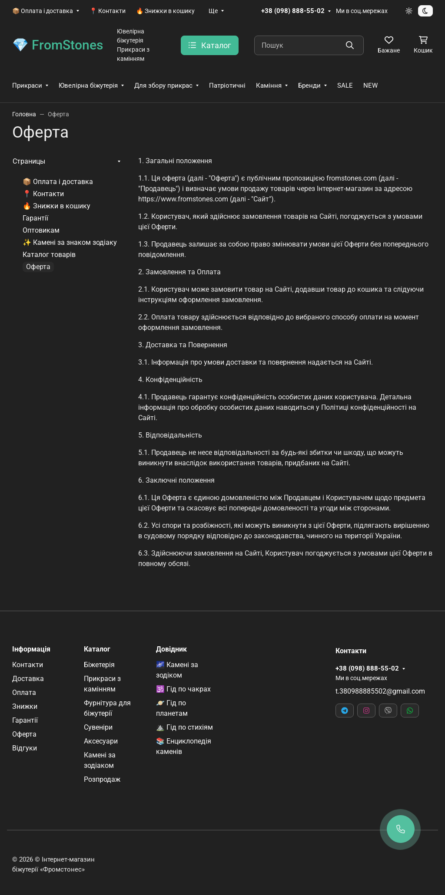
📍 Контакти (108, 10)
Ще (213, 10)
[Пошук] (309, 45)
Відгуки (24, 748)
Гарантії (35, 218)
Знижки (24, 706)
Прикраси (27, 85)
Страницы (29, 161)
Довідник (171, 649)
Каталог (97, 649)
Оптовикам (41, 230)
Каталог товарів (49, 254)
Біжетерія (99, 665)
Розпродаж (102, 779)
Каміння (269, 85)
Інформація (31, 649)
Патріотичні (227, 85)
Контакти (27, 665)
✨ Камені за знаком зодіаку (70, 242)
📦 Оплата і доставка (42, 10)
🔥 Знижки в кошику (165, 10)
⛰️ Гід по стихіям (184, 727)
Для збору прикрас (163, 85)
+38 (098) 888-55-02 (293, 11)
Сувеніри (98, 727)
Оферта (24, 734)
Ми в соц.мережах (362, 10)
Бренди (309, 85)
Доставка (28, 679)
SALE (345, 85)
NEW (370, 85)
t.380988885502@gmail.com (380, 691)
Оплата (24, 692)
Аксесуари (101, 741)
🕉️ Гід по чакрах (183, 689)
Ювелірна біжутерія (88, 85)
